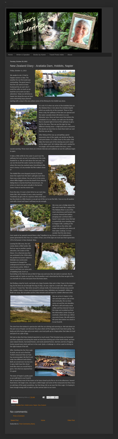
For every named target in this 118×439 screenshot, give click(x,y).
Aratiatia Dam (20, 405)
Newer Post (14, 420)
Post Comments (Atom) (27, 424)
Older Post (71, 420)
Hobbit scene (29, 405)
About (70, 55)
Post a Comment (18, 416)
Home (10, 55)
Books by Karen (39, 55)
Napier (35, 405)
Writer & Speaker (23, 55)
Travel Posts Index (56, 55)
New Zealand (42, 405)
